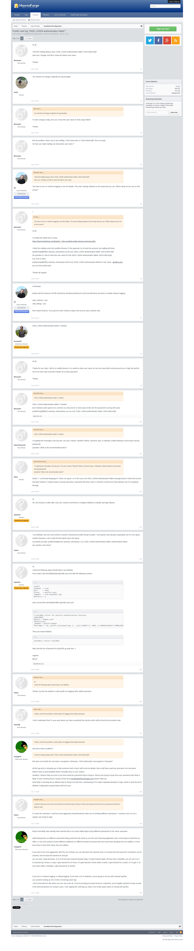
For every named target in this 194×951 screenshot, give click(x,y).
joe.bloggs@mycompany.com (82, 779)
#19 (141, 823)
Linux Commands (60, 15)
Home (171, 932)
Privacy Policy (178, 936)
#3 (141, 133)
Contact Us (151, 932)
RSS (181, 932)
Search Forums (21, 20)
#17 (141, 733)
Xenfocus (25, 932)
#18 (141, 791)
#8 (141, 353)
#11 (141, 453)
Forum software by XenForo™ (29, 936)
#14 (141, 559)
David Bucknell (19, 445)
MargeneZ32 (176, 93)
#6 (141, 278)
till (15, 188)
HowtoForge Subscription (79, 15)
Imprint (165, 932)
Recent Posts (35, 20)
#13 (141, 527)
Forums (35, 15)
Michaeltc (55, 34)
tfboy (16, 477)
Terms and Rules (167, 936)
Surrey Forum (179, 939)
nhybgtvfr (17, 757)
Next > (30, 38)
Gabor (16, 550)
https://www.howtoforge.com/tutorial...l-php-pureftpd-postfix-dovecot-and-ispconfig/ (64, 241)
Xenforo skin (16, 932)
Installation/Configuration (33, 34)
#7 (141, 318)
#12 (141, 491)
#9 (141, 385)
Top (177, 932)
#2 (141, 101)
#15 (141, 669)
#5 (141, 204)
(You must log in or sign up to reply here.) (130, 899)
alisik (16, 92)
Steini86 (35, 664)
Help (159, 932)
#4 (141, 164)
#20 (141, 893)
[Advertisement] (163, 132)
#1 (141, 69)
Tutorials (17, 15)
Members (46, 15)
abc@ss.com (118, 262)
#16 (141, 701)
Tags (26, 15)
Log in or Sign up (174, 1)
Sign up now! (163, 29)
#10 (141, 422)
